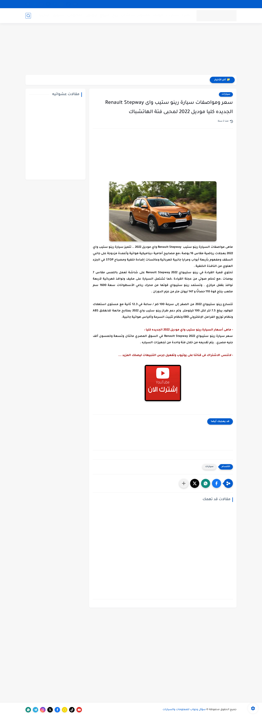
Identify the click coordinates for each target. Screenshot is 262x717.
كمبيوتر (143, 16)
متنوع (105, 16)
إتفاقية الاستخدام (172, 4)
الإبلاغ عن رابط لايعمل (223, 4)
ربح (115, 16)
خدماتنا (114, 4)
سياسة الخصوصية (196, 4)
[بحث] (28, 16)
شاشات (128, 16)
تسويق (58, 16)
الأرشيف (153, 4)
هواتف (157, 16)
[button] (216, 483)
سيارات (172, 16)
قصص (91, 16)
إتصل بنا (139, 4)
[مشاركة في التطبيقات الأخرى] (183, 483)
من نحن (127, 4)
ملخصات (74, 16)
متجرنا (44, 16)
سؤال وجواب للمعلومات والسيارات (184, 709)
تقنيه (186, 16)
